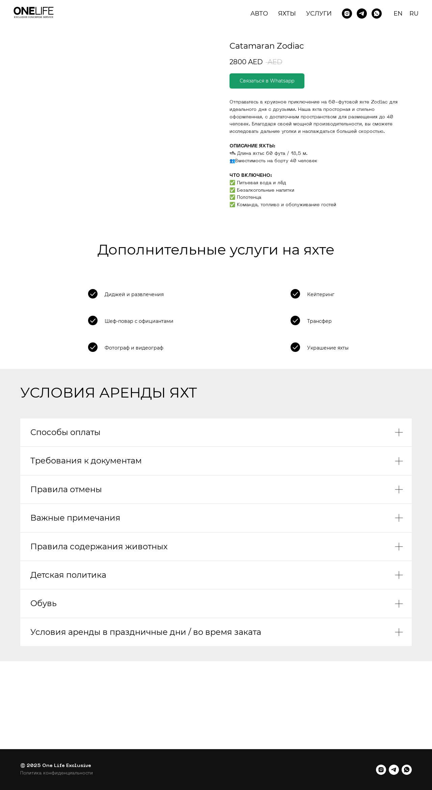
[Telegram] (362, 13)
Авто (259, 13)
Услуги (319, 13)
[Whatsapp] (377, 13)
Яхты (287, 13)
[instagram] (381, 770)
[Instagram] (347, 13)
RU (413, 13)
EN (398, 13)
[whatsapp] (407, 770)
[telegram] (394, 770)
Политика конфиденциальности (56, 773)
